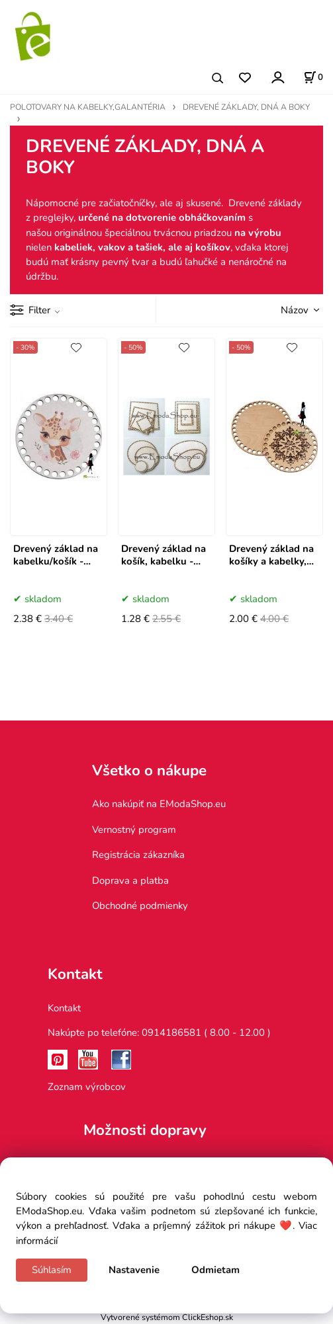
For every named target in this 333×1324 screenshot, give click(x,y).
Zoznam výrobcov (87, 1086)
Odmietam (215, 1269)
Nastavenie (134, 1269)
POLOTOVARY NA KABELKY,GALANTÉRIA (88, 107)
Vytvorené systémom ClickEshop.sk (167, 1317)
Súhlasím (51, 1269)
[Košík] (313, 77)
